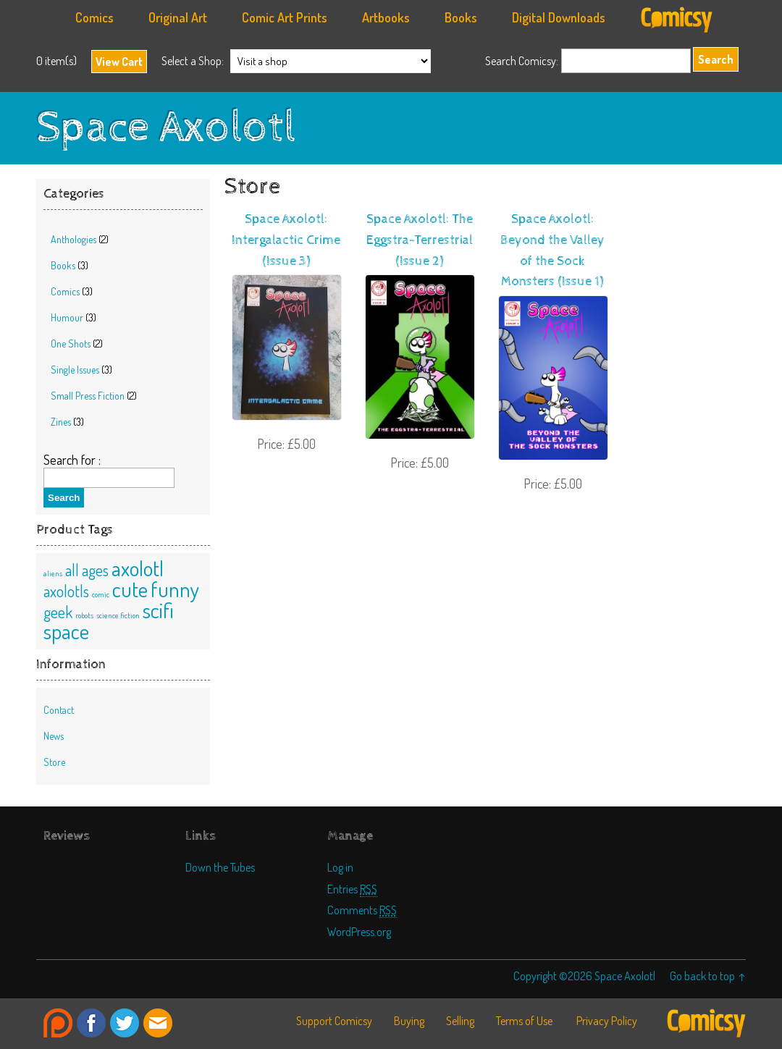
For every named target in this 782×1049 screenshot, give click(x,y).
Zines (61, 422)
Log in (340, 867)
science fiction (118, 615)
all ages (87, 570)
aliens (52, 573)
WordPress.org (359, 931)
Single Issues (75, 369)
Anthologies (73, 239)
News (53, 736)
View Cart (119, 61)
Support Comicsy (334, 1021)
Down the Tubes (220, 867)
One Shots (71, 343)
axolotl (138, 568)
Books (461, 17)
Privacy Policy (606, 1021)
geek (57, 612)
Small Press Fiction (88, 395)
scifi (158, 610)
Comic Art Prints (284, 17)
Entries (352, 888)
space (66, 631)
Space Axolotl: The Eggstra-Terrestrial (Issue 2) (419, 240)
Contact (58, 710)
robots (84, 615)
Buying (409, 1021)
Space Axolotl (166, 128)
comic (100, 594)
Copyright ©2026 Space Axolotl (584, 975)
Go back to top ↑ (708, 975)
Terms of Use (524, 1021)
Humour (67, 317)
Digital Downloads (558, 17)
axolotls (66, 591)
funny (175, 589)
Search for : (72, 460)
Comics (94, 17)
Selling (460, 1021)
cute (130, 589)
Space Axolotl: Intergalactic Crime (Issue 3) (286, 240)
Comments (362, 909)
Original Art (177, 17)
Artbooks (386, 17)
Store (54, 762)
